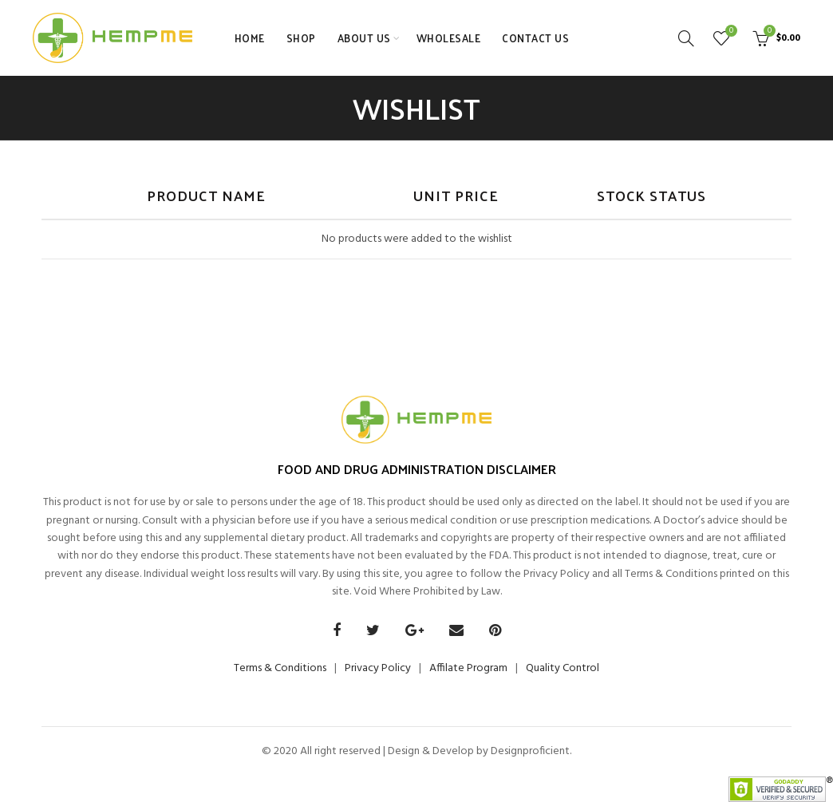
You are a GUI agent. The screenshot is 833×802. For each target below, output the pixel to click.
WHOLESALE (448, 38)
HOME (250, 38)
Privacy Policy (378, 668)
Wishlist (729, 31)
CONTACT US (535, 38)
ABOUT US (364, 38)
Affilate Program (468, 668)
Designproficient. (529, 751)
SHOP (301, 38)
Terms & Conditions (280, 668)
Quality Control (562, 668)
